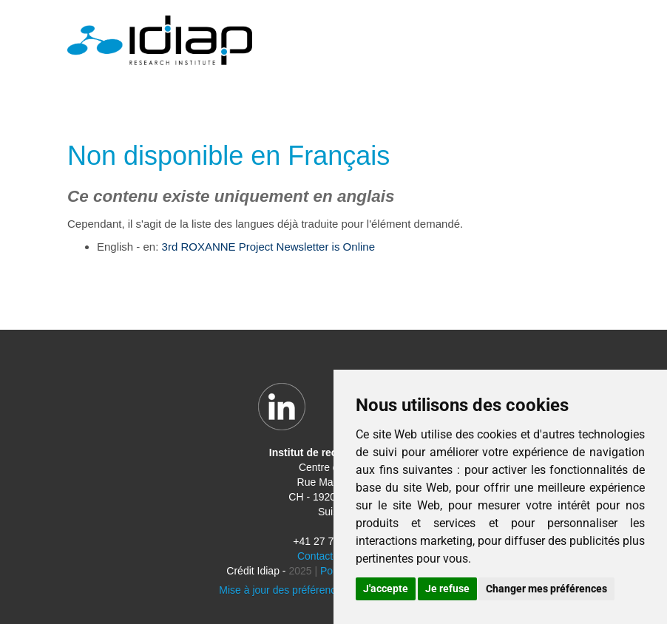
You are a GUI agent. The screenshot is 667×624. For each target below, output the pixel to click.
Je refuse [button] (447, 588)
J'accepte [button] (385, 588)
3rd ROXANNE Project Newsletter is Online (268, 246)
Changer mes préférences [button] (546, 588)
